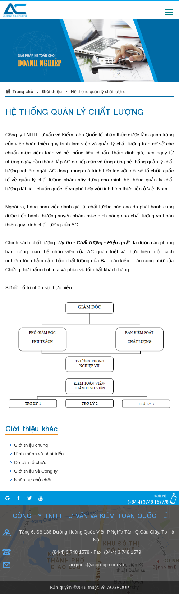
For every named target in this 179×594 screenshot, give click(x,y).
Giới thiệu (52, 91)
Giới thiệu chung (31, 445)
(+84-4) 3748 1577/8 (148, 501)
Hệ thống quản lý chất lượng (98, 91)
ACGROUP (118, 587)
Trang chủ (23, 91)
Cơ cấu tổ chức (30, 462)
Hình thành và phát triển (39, 454)
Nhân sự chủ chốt (33, 479)
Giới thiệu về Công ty (36, 471)
